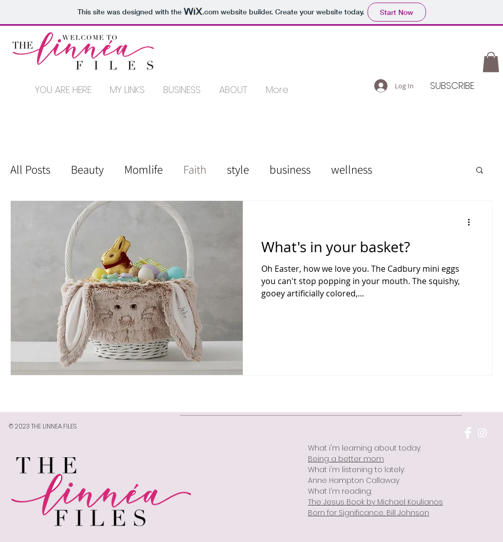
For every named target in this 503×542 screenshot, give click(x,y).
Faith (194, 169)
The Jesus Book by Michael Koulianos (375, 502)
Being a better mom (346, 459)
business (290, 169)
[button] (490, 62)
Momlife (143, 169)
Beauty (87, 169)
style (238, 169)
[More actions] (472, 222)
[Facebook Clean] (468, 433)
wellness (351, 169)
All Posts (30, 169)
